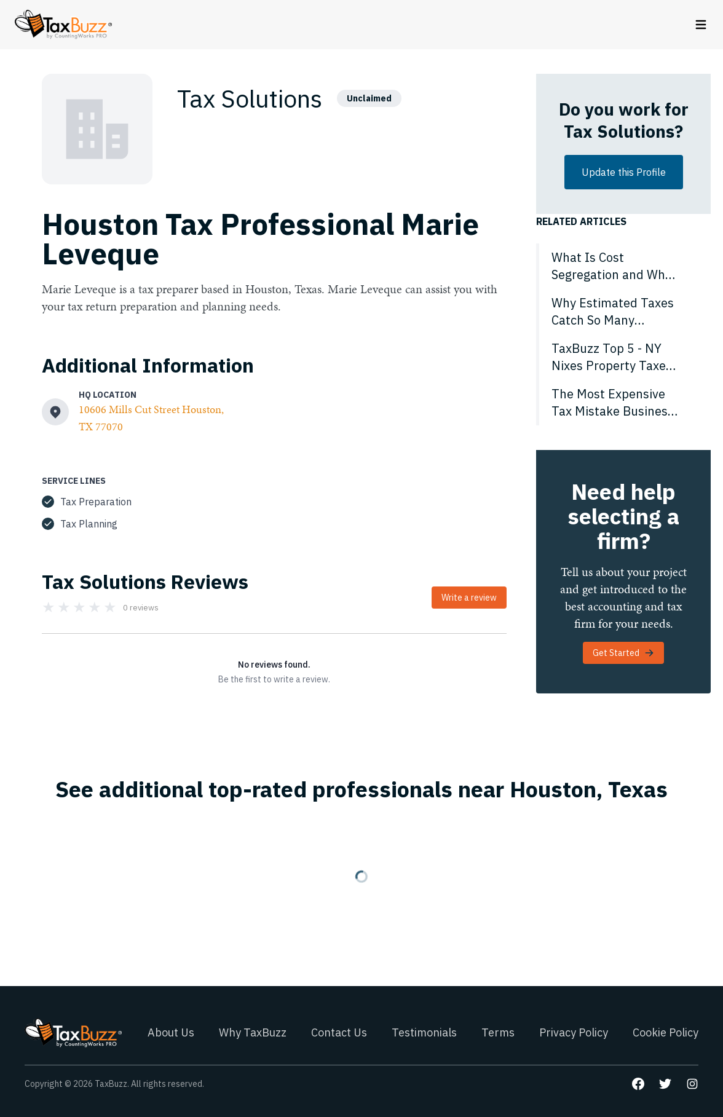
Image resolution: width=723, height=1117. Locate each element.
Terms (498, 1032)
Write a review (469, 597)
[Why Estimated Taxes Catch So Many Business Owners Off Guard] (623, 311)
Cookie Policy (665, 1032)
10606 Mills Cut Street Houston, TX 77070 (151, 417)
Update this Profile (624, 172)
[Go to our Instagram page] (692, 1084)
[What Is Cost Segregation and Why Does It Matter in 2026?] (623, 266)
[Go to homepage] (63, 24)
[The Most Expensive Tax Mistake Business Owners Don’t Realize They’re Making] (623, 402)
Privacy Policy (573, 1032)
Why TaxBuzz (252, 1032)
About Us (171, 1032)
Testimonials (424, 1032)
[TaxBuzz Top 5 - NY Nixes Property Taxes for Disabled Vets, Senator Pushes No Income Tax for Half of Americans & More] (623, 357)
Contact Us (339, 1032)
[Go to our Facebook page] (638, 1084)
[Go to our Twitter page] (665, 1084)
